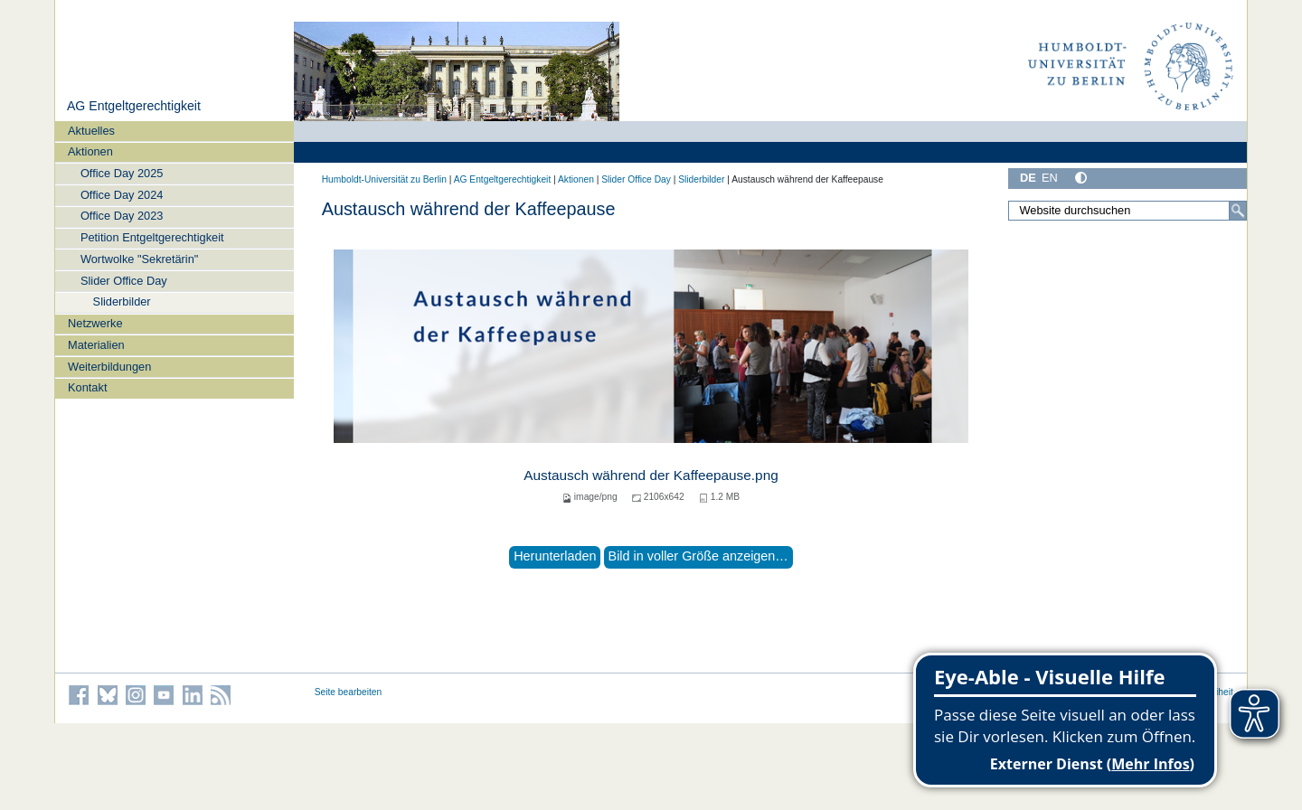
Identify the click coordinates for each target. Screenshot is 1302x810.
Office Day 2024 (122, 195)
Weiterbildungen (109, 366)
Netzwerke (95, 323)
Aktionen (90, 151)
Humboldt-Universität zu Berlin (384, 179)
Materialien (96, 345)
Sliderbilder (122, 301)
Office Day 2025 (122, 173)
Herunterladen (555, 556)
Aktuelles (91, 130)
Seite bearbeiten (348, 692)
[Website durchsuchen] (1127, 211)
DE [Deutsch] (1028, 177)
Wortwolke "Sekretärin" (139, 259)
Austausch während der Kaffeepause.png (651, 475)
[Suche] (1238, 211)
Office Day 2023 (122, 215)
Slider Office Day (123, 280)
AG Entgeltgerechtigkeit (134, 106)
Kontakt (87, 387)
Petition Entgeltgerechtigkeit (152, 237)
